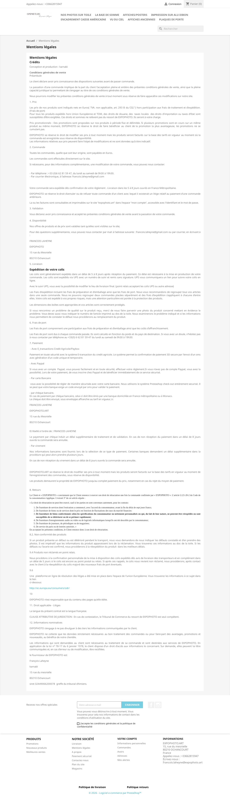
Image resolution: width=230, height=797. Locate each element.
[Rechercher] (180, 29)
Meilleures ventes (35, 751)
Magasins (77, 768)
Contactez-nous (80, 760)
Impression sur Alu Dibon (169, 15)
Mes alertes (123, 759)
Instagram (158, 705)
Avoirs (120, 751)
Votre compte (127, 739)
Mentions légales (81, 747)
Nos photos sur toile (76, 15)
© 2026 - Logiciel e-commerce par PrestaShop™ (115, 792)
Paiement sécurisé (82, 756)
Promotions (32, 743)
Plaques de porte (171, 19)
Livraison (76, 743)
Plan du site (78, 764)
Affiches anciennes (141, 19)
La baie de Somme (107, 15)
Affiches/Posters (135, 15)
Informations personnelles (131, 743)
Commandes (124, 747)
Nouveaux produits (36, 747)
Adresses (122, 755)
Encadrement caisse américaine (83, 19)
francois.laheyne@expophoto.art (183, 762)
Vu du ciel (117, 19)
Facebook (151, 705)
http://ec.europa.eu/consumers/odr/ (50, 588)
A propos (76, 751)
